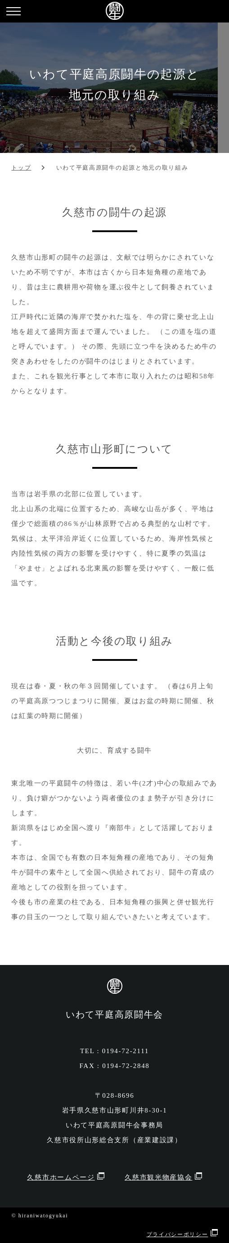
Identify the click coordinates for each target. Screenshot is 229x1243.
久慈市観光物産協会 (158, 1177)
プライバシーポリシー (177, 1234)
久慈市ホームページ (60, 1177)
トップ (21, 168)
